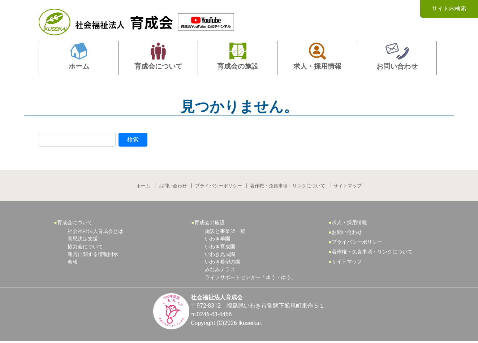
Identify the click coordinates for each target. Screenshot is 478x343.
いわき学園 (217, 240)
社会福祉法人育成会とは (95, 232)
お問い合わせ (173, 186)
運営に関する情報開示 (93, 255)
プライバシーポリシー (218, 186)
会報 (73, 263)
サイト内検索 (449, 8)
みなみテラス (220, 271)
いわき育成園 (220, 248)
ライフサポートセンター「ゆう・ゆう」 (250, 279)
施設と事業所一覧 (225, 232)
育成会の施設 (209, 223)
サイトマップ (348, 186)
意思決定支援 (83, 240)
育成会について (74, 223)
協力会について (85, 248)
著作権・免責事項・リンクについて (288, 186)
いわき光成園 (220, 255)
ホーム (143, 186)
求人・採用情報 (349, 223)
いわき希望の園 (222, 263)
